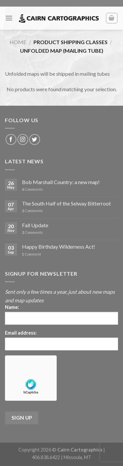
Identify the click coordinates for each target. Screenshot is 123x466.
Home (18, 42)
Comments (32, 189)
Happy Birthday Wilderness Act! (58, 246)
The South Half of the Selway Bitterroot (66, 203)
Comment (31, 254)
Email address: (21, 333)
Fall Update (35, 225)
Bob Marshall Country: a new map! (61, 182)
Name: (12, 307)
